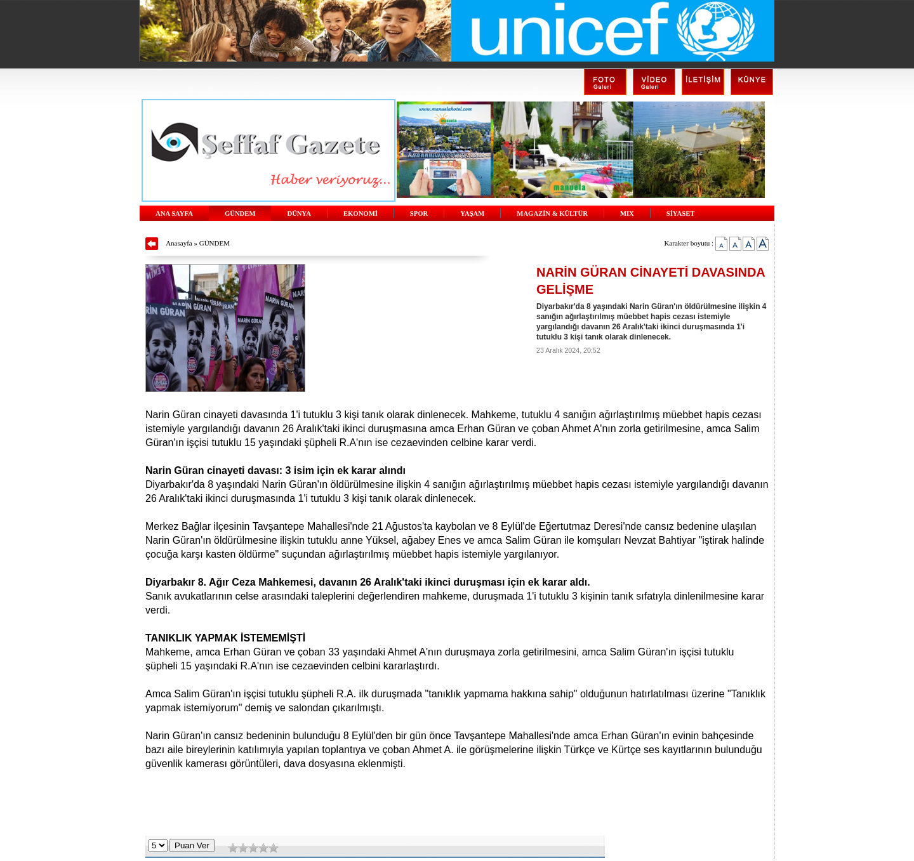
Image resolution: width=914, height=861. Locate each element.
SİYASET (680, 213)
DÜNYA (299, 213)
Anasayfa (179, 243)
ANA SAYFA (174, 213)
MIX (627, 213)
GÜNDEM (240, 213)
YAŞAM (472, 213)
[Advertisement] (457, 804)
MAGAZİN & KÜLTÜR (552, 213)
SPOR (419, 213)
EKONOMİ (360, 213)
